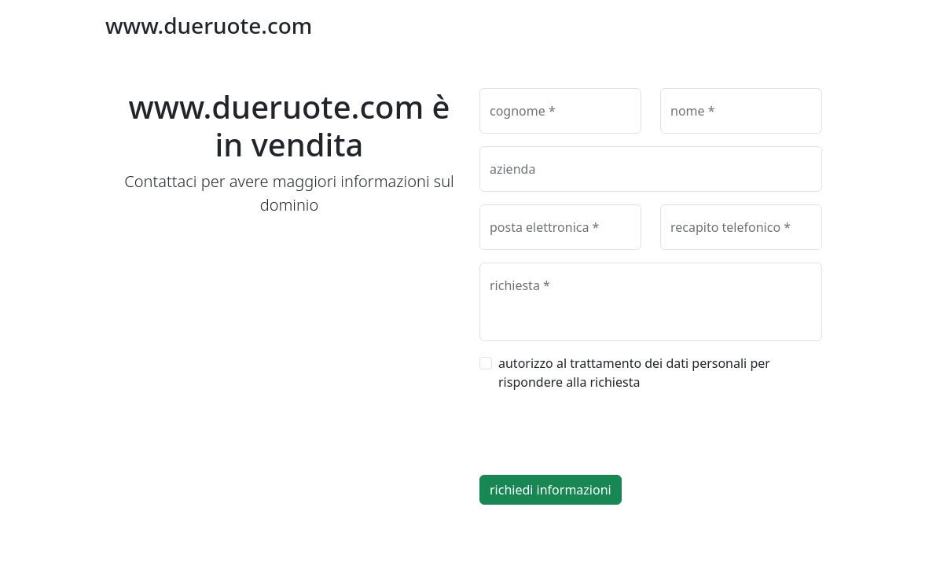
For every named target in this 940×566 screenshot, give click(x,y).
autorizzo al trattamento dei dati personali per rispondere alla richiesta (634, 373)
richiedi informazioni (550, 489)
